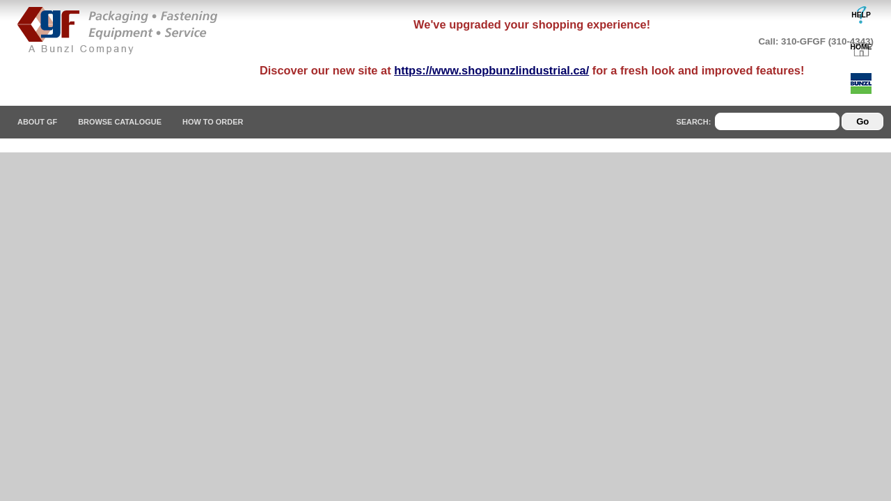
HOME (861, 47)
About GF (37, 122)
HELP (861, 15)
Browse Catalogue (119, 122)
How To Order (212, 122)
